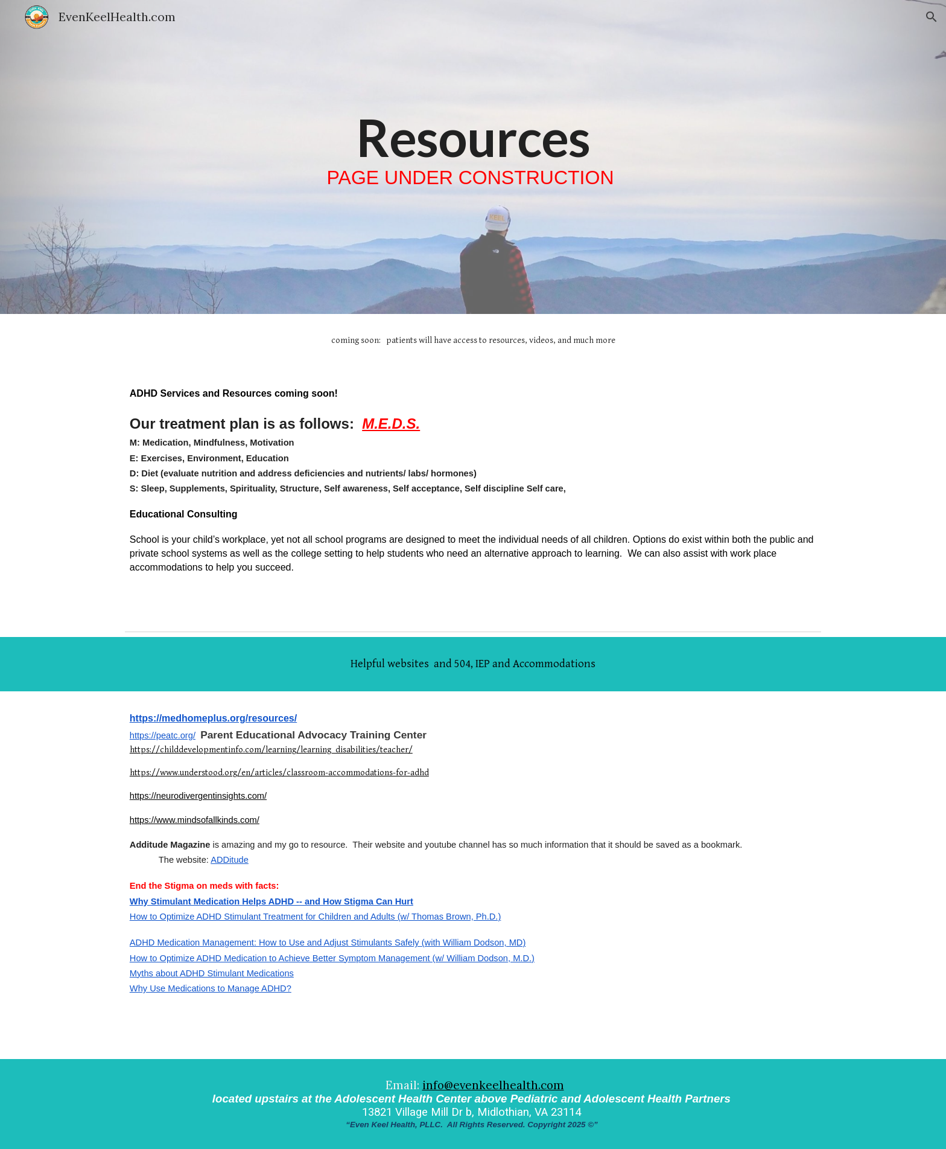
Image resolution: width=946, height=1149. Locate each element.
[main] (473, 157)
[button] (931, 16)
